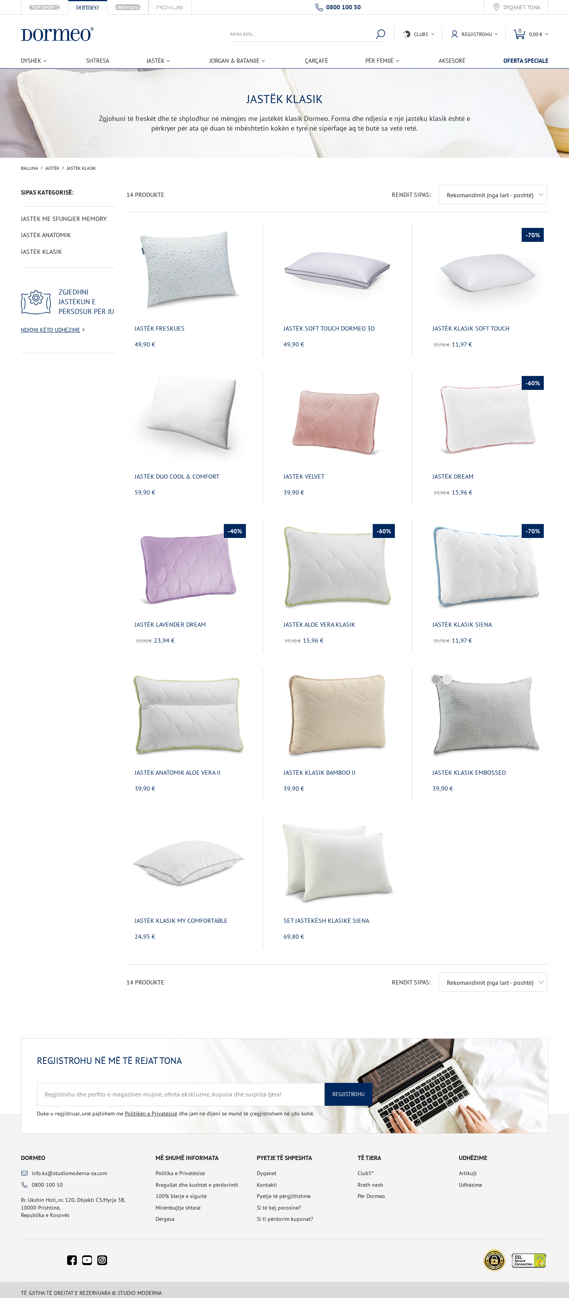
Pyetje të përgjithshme (284, 1189)
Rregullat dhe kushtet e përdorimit (197, 1178)
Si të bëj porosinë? (279, 1201)
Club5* (366, 1167)
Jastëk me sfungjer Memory (64, 218)
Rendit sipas (410, 188)
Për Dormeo (371, 1189)
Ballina (29, 168)
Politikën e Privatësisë (151, 1107)
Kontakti (267, 1178)
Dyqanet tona (521, 7)
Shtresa (97, 60)
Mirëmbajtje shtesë (178, 1201)
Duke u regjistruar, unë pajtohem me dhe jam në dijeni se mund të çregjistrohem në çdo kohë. (175, 1107)
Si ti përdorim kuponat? (285, 1212)
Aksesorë (452, 60)
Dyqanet (267, 1167)
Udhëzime (470, 1178)
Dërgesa (165, 1212)
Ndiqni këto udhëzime (50, 329)
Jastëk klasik (41, 251)
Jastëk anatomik (46, 235)
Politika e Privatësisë (180, 1167)
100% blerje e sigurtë (181, 1189)
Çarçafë (316, 60)
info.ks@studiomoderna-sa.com (69, 1167)
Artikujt (468, 1167)
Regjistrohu (348, 1087)
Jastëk (52, 168)
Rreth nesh (370, 1178)
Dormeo (33, 1151)
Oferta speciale (525, 60)
